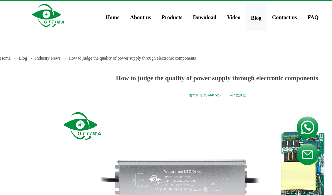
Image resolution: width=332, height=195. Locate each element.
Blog (256, 18)
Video (233, 17)
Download (204, 17)
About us (140, 17)
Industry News (48, 58)
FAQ (313, 17)
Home (113, 17)
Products (172, 17)
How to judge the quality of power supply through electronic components (132, 58)
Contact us (284, 17)
